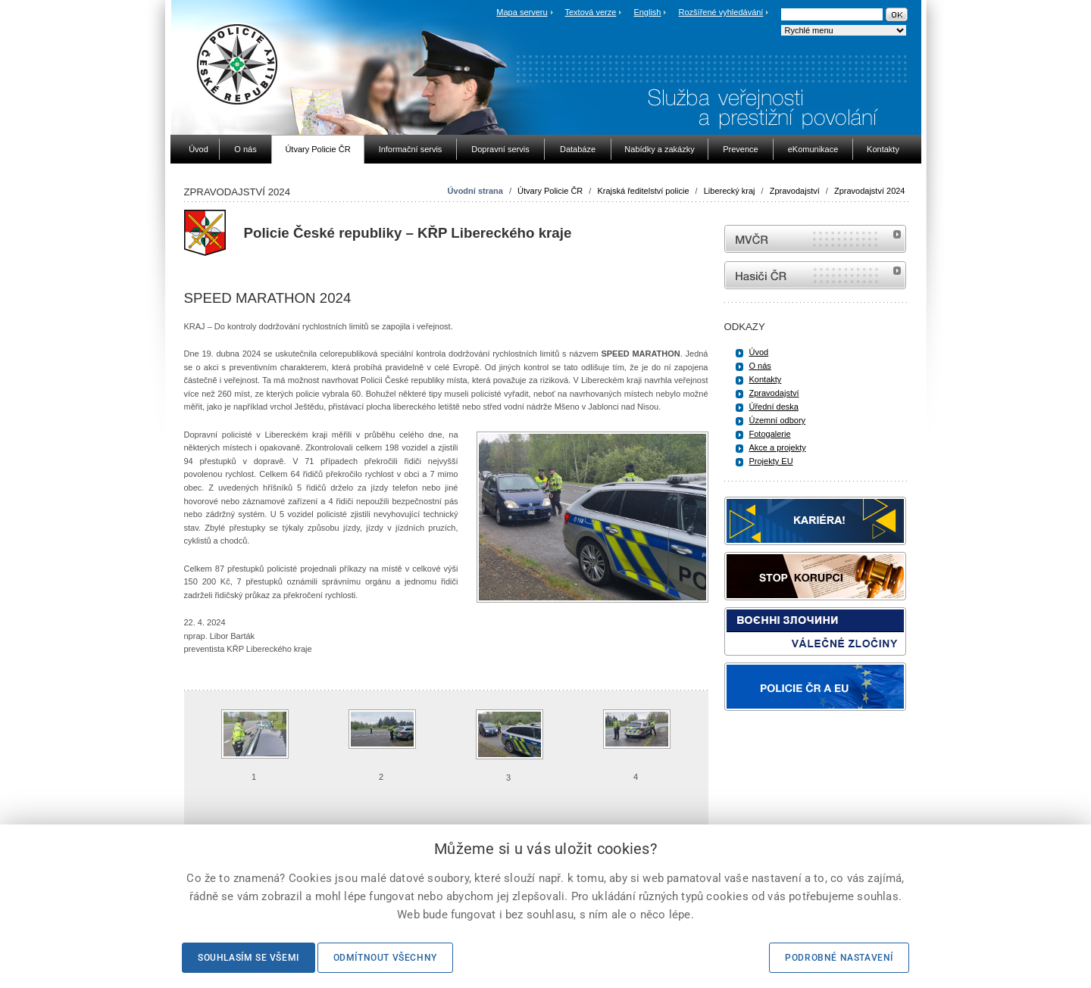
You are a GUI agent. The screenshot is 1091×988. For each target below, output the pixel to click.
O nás (760, 365)
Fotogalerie (770, 433)
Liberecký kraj (729, 190)
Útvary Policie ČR (550, 190)
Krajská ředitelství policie (643, 190)
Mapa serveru (521, 12)
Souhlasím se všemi (248, 957)
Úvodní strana (475, 190)
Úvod (759, 352)
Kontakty (765, 379)
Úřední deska (774, 406)
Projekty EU (771, 461)
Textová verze (590, 12)
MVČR (815, 239)
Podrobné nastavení (839, 957)
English (647, 12)
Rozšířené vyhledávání (721, 12)
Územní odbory (777, 420)
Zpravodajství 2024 (869, 190)
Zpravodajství (795, 190)
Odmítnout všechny (385, 957)
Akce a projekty (777, 447)
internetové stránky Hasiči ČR (815, 275)
